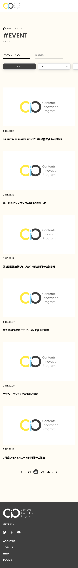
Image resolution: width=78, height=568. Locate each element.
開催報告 (39, 55)
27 (48, 472)
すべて (19, 66)
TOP (9, 28)
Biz (43, 66)
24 (29, 472)
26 (42, 472)
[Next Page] (56, 471)
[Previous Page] (21, 471)
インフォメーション (11, 55)
